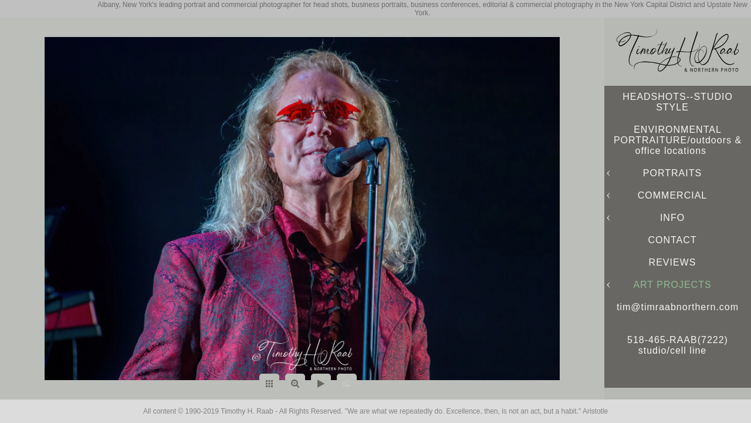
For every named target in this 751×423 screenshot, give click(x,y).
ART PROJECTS (672, 285)
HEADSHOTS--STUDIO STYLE (678, 102)
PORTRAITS (672, 173)
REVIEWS (672, 262)
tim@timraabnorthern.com (678, 307)
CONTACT (672, 240)
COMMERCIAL (672, 195)
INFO (672, 218)
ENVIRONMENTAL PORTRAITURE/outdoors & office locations (678, 140)
